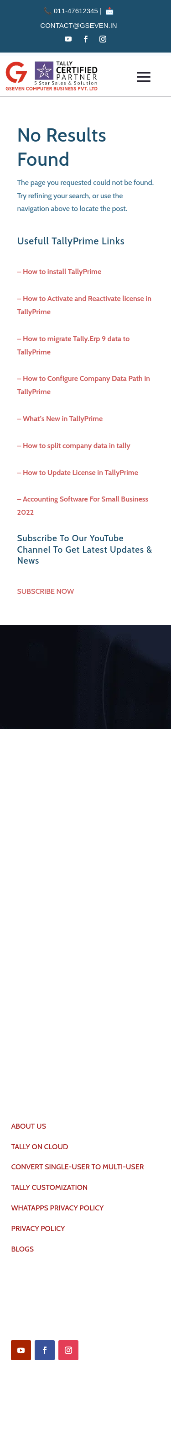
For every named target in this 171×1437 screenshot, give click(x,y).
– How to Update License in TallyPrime (77, 472)
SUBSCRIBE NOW (45, 591)
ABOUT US (28, 1126)
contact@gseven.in (78, 25)
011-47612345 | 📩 (78, 11)
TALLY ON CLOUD (39, 1146)
